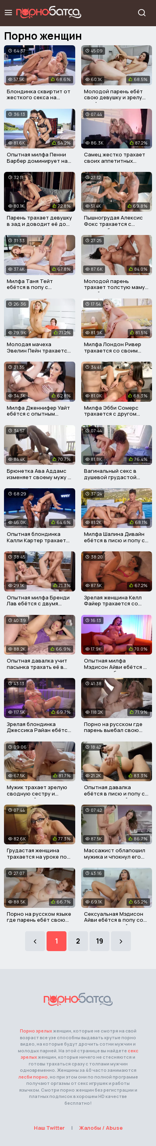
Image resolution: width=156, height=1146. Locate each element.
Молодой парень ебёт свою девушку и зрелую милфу (115, 97)
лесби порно (33, 1077)
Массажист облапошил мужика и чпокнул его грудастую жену (114, 856)
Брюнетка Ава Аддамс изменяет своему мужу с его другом (39, 477)
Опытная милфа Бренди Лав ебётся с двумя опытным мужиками (38, 603)
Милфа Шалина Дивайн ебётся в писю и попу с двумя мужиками (114, 540)
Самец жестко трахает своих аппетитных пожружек (114, 160)
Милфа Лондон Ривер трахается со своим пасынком (112, 350)
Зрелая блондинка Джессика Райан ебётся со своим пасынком (38, 730)
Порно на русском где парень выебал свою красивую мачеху (113, 730)
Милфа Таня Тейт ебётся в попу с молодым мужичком (33, 287)
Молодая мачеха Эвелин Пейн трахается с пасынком (38, 350)
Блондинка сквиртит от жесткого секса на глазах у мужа (38, 97)
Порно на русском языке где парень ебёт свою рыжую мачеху (39, 920)
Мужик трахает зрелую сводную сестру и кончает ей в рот (37, 793)
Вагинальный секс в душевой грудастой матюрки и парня (110, 477)
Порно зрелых (36, 1031)
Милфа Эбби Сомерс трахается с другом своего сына (111, 414)
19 (99, 941)
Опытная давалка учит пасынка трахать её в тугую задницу (37, 666)
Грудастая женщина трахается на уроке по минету (37, 856)
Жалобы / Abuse (101, 1127)
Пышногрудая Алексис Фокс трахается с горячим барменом (113, 223)
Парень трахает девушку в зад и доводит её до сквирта (39, 223)
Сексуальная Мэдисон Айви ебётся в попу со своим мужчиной (113, 920)
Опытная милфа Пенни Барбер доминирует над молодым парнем (39, 160)
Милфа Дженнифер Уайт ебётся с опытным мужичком (38, 414)
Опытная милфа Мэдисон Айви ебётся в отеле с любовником (115, 666)
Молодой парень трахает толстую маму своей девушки (114, 287)
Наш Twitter (49, 1127)
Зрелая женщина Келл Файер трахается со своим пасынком (113, 603)
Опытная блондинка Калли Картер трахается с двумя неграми (39, 540)
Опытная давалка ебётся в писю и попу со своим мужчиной (116, 793)
